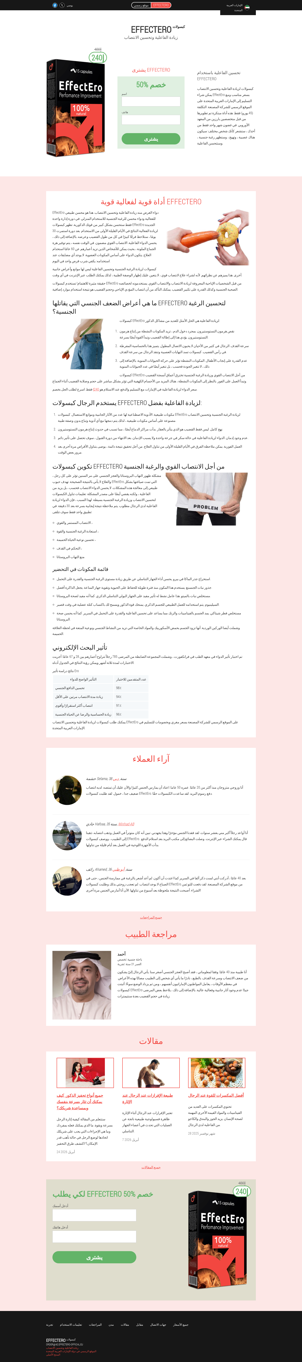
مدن (111, 1325)
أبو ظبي (118, 869)
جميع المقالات (151, 1167)
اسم (124, 93)
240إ (96, 389)
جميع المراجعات (151, 917)
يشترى (151, 138)
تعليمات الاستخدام (71, 1325)
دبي (116, 778)
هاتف (125, 112)
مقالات (125, 1325)
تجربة (49, 1325)
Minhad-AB (126, 823)
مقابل (139, 1325)
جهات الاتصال (158, 1325)
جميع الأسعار (181, 1325)
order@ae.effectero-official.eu (64, 1344)
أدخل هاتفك (60, 1227)
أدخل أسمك (60, 1205)
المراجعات (95, 1325)
